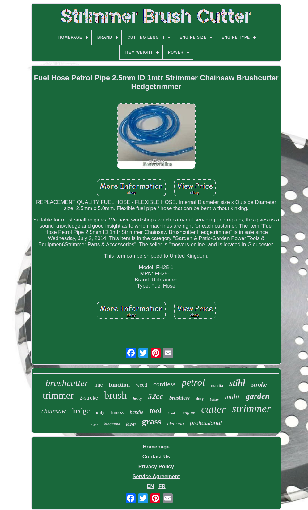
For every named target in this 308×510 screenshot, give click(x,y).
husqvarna (112, 424)
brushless (179, 398)
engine (189, 412)
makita (217, 385)
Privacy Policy (156, 466)
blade (94, 424)
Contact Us (156, 457)
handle (136, 412)
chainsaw (53, 411)
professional (206, 423)
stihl (237, 383)
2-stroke (89, 398)
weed (141, 385)
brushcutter (66, 383)
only (100, 412)
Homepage (156, 447)
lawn (131, 424)
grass (151, 421)
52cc (155, 396)
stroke (259, 384)
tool (156, 410)
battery (214, 399)
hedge (81, 411)
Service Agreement (156, 476)
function (119, 384)
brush (115, 395)
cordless (164, 384)
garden (258, 396)
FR (162, 486)
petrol (193, 382)
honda (172, 413)
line (98, 385)
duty (200, 398)
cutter (213, 409)
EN (150, 486)
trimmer (58, 395)
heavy (137, 398)
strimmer (251, 409)
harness (117, 412)
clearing (175, 423)
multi (232, 397)
